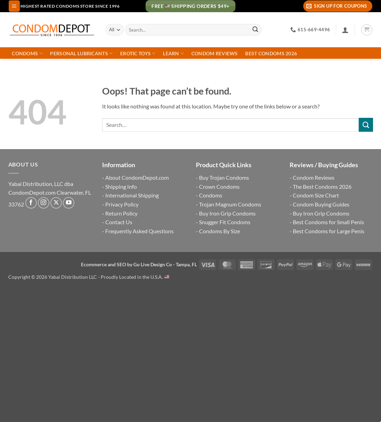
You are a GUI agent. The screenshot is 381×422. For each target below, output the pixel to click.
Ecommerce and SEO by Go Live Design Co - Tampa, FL (139, 264)
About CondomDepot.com (137, 177)
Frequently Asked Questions (139, 231)
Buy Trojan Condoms (224, 177)
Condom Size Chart (316, 195)
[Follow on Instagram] (43, 203)
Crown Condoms (219, 186)
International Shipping (132, 195)
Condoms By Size (219, 231)
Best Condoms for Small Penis (328, 222)
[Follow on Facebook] (31, 203)
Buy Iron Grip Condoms (227, 213)
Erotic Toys (138, 53)
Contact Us (118, 222)
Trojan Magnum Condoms (230, 204)
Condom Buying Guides (321, 204)
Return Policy (121, 213)
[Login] (345, 30)
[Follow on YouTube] (68, 203)
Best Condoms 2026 (271, 53)
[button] (14, 6)
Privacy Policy (122, 204)
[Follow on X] (56, 203)
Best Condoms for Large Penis (328, 231)
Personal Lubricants (81, 53)
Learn (173, 53)
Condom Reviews (214, 53)
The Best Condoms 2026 (322, 186)
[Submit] (255, 30)
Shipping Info (121, 186)
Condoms (27, 53)
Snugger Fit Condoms (224, 222)
